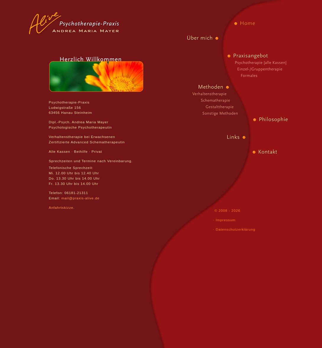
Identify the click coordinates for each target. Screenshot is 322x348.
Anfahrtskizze (61, 208)
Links (204, 137)
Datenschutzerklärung (235, 229)
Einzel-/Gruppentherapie (272, 69)
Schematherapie (194, 100)
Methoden (187, 87)
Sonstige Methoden (202, 113)
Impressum (225, 220)
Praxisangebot (268, 56)
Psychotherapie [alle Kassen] (270, 62)
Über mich (177, 38)
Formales (276, 75)
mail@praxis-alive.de (80, 198)
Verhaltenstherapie (191, 94)
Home (275, 24)
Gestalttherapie (198, 107)
